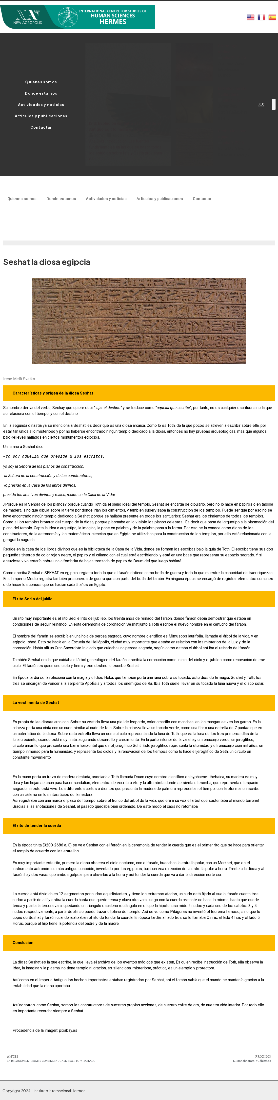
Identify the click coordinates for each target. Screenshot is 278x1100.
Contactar (41, 127)
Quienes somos (41, 82)
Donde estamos (41, 93)
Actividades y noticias (41, 104)
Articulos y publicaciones (41, 116)
